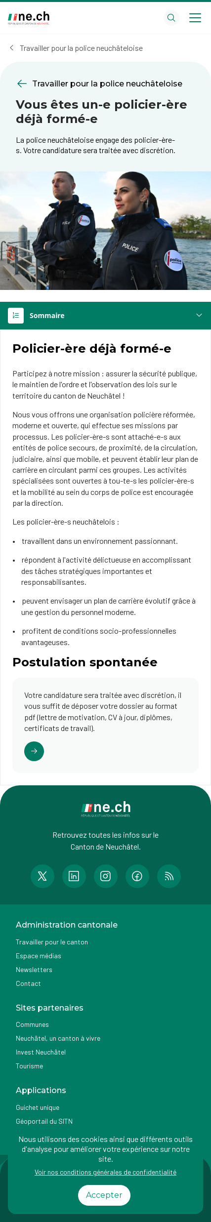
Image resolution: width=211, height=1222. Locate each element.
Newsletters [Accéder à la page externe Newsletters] (34, 969)
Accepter (104, 1195)
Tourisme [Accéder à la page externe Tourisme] (29, 1065)
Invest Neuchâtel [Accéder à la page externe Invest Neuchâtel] (41, 1052)
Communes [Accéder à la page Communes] (32, 1024)
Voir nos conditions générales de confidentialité (105, 1172)
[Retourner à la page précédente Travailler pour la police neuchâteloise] (105, 84)
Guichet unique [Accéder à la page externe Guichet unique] (37, 1107)
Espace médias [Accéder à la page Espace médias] (38, 955)
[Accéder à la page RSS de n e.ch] (169, 876)
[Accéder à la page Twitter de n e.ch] (42, 876)
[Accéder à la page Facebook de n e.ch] (137, 876)
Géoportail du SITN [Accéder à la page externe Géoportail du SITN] (44, 1121)
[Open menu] (195, 18)
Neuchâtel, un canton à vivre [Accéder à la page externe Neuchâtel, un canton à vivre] (58, 1038)
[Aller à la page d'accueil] (28, 18)
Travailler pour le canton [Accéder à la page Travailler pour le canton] (52, 941)
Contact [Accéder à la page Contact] (28, 983)
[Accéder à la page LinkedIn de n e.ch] (74, 876)
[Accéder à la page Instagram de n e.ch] (106, 876)
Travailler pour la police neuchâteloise (81, 47)
